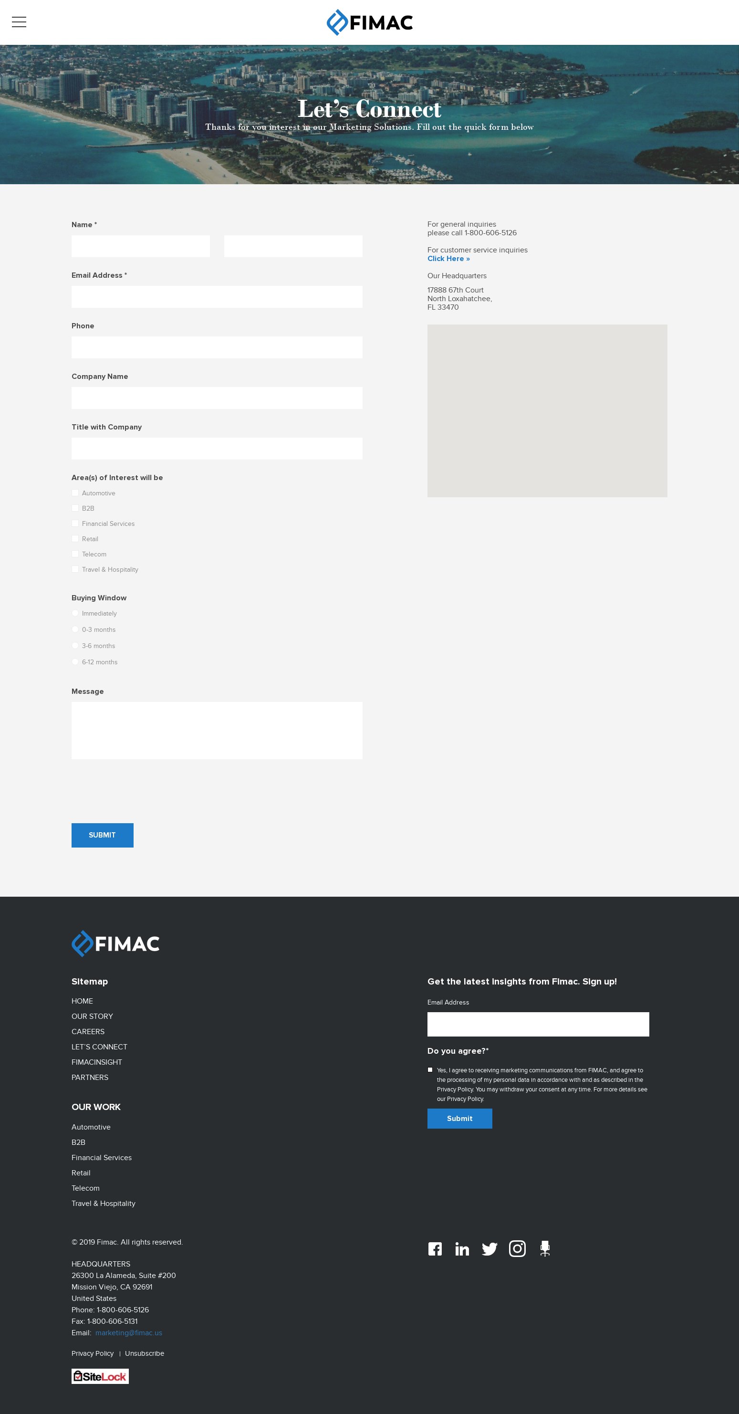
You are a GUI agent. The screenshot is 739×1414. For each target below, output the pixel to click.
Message (88, 691)
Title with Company (107, 427)
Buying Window (99, 598)
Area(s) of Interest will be (117, 477)
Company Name (100, 376)
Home (82, 1001)
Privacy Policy (93, 1346)
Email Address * (99, 275)
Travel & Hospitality (105, 570)
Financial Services (103, 524)
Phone (83, 326)
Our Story (92, 1016)
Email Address (448, 1002)
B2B (83, 508)
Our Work (96, 1104)
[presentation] (144, 791)
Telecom (89, 554)
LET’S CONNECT (99, 1045)
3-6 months (93, 646)
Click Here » (448, 258)
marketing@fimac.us (128, 1326)
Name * (84, 225)
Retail (85, 539)
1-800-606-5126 (491, 233)
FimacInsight (97, 1060)
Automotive (93, 493)
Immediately (94, 613)
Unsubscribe (144, 1346)
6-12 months (95, 662)
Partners (90, 1075)
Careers (88, 1031)
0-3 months (94, 630)
